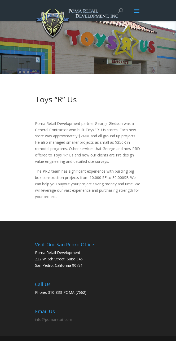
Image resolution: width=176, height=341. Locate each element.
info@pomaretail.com (53, 319)
